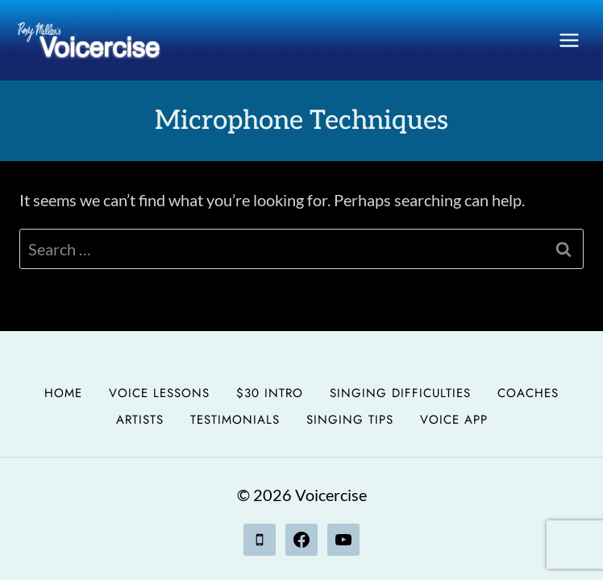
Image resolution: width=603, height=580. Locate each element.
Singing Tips (349, 420)
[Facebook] (301, 540)
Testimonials (235, 420)
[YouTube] (343, 540)
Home (63, 393)
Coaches (528, 393)
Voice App (454, 420)
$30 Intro (269, 393)
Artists (140, 420)
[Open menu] (569, 40)
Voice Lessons (159, 393)
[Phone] (259, 540)
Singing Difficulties (400, 393)
